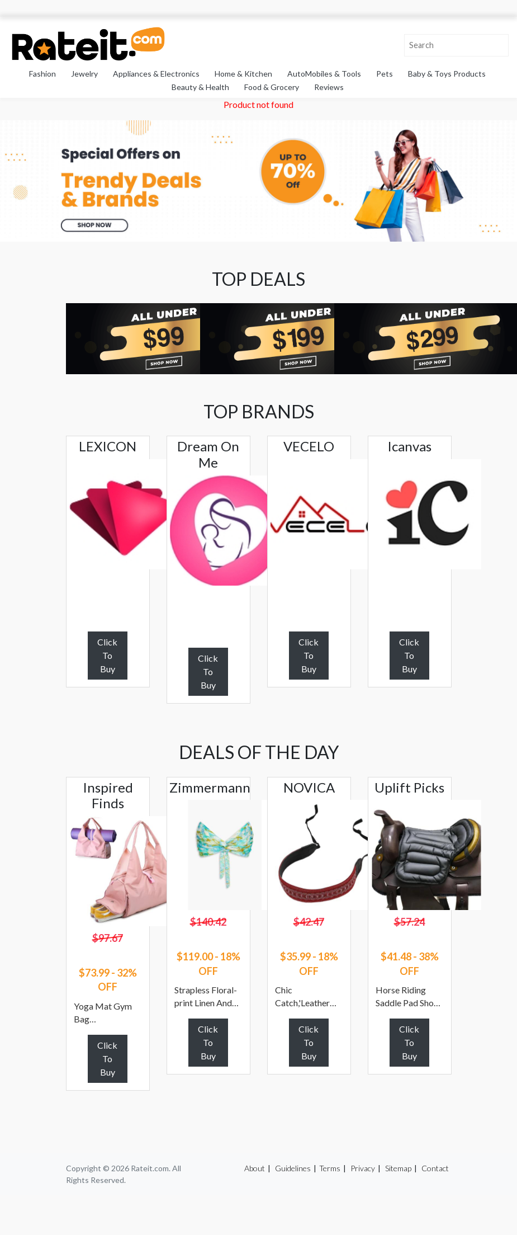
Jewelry (84, 73)
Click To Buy (107, 655)
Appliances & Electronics (156, 73)
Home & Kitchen (243, 73)
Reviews (329, 87)
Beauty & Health (200, 87)
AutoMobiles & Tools (324, 73)
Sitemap (398, 1168)
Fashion (42, 73)
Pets (384, 73)
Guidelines (293, 1168)
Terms (329, 1168)
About (254, 1168)
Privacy (362, 1168)
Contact (435, 1168)
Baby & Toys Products (447, 73)
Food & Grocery (271, 87)
